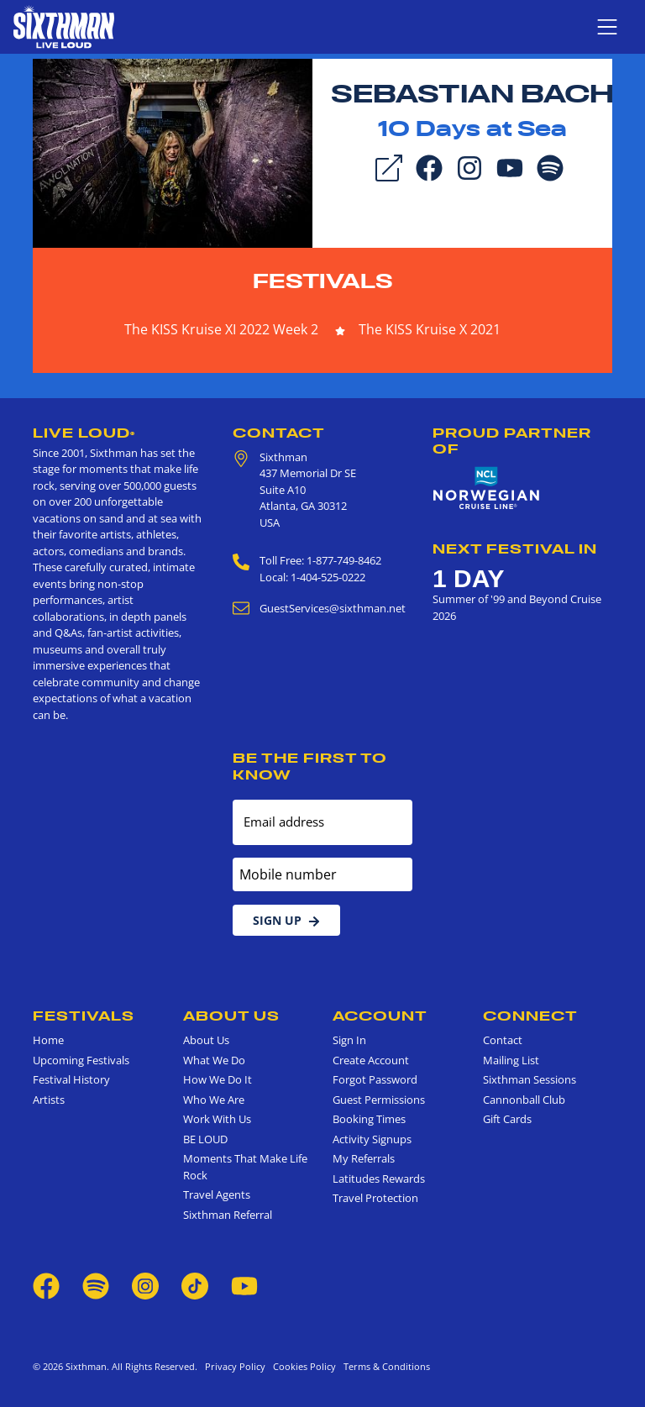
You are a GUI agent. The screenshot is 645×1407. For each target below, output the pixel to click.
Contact (279, 432)
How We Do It (217, 1079)
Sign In (349, 1039)
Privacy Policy (235, 1366)
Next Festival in (515, 548)
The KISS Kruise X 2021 (430, 329)
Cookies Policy (302, 1366)
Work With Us (217, 1118)
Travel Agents (216, 1194)
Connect (530, 1015)
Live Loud (84, 432)
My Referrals (364, 1158)
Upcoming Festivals (81, 1060)
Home (48, 1039)
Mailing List (511, 1060)
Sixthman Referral (227, 1214)
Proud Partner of (512, 440)
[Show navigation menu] (607, 27)
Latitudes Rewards (379, 1178)
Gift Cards (507, 1118)
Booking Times (369, 1118)
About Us (231, 1015)
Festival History (71, 1079)
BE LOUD (205, 1139)
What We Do (214, 1060)
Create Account (371, 1060)
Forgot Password (375, 1079)
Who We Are (213, 1099)
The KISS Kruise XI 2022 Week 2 (221, 329)
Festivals (323, 281)
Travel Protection (375, 1197)
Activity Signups (372, 1139)
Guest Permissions (379, 1099)
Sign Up (286, 920)
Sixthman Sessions (529, 1079)
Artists (49, 1099)
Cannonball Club (524, 1099)
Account (380, 1015)
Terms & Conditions (384, 1366)
